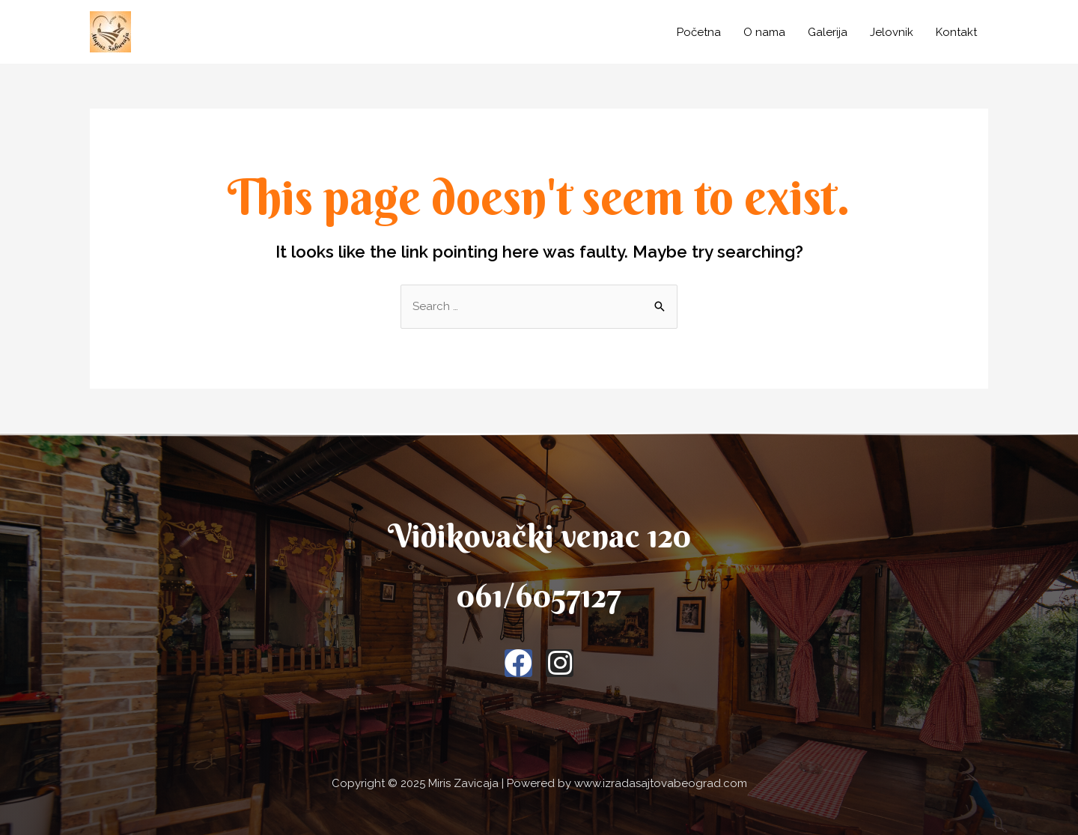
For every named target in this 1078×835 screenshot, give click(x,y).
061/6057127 (539, 596)
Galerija (827, 32)
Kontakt (956, 32)
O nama (764, 32)
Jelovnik (891, 32)
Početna (699, 32)
